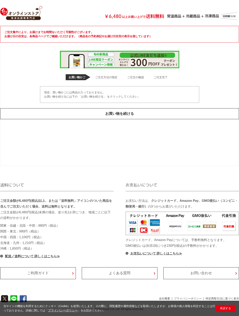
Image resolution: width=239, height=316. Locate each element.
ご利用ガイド (38, 273)
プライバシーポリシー (188, 298)
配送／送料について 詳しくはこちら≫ (32, 256)
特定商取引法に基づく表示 (222, 298)
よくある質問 (119, 273)
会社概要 (164, 298)
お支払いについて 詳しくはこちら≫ (156, 253)
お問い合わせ (201, 273)
